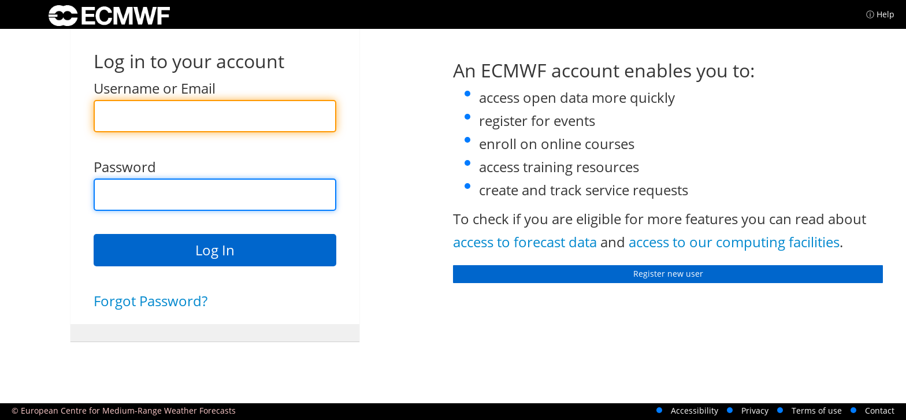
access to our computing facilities (734, 241)
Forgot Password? (150, 300)
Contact (879, 410)
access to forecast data (525, 241)
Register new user (668, 273)
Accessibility (694, 410)
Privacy (754, 410)
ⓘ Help (880, 14)
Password (125, 166)
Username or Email (155, 88)
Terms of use (817, 410)
